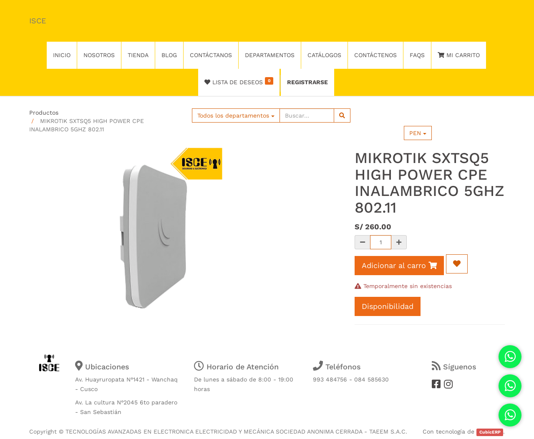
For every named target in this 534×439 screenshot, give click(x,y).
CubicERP (490, 432)
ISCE (37, 20)
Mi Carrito (459, 55)
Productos (43, 112)
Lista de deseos (238, 81)
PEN (417, 133)
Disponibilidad (387, 306)
